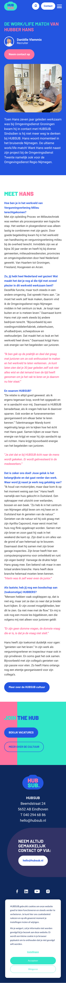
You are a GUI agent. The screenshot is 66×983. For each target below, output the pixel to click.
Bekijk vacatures (21, 732)
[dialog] (33, 938)
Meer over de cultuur (24, 747)
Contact (48, 6)
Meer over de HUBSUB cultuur (27, 687)
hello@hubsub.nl (33, 821)
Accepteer (33, 960)
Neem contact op (19, 54)
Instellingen (33, 951)
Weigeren (33, 969)
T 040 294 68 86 (33, 815)
